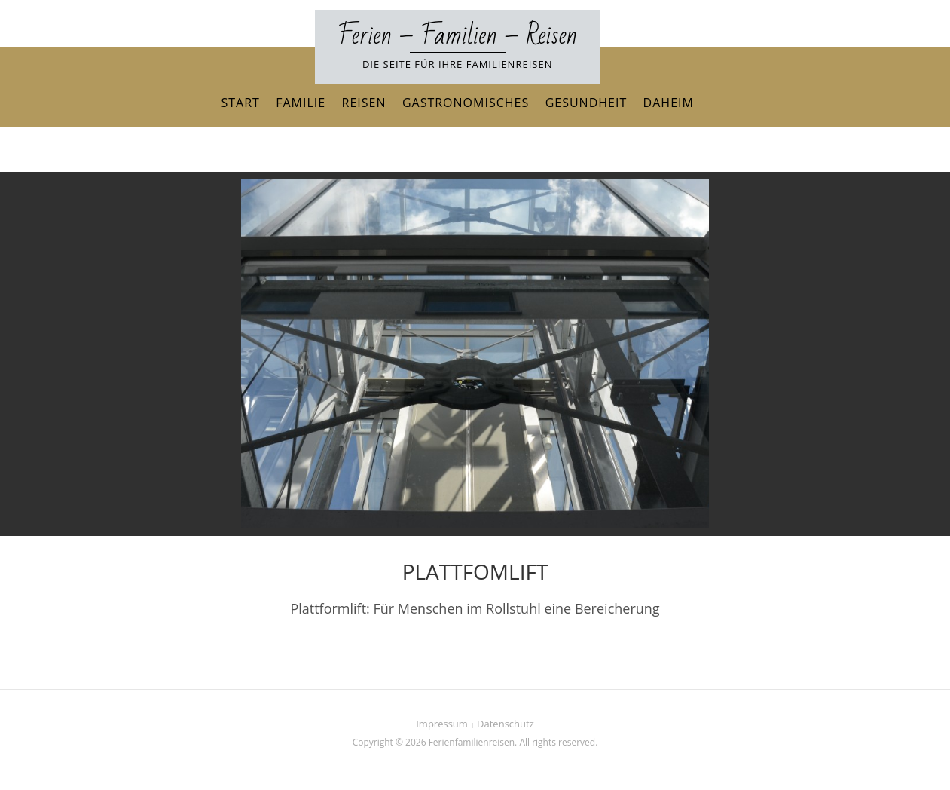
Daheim (668, 102)
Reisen (364, 102)
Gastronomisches (465, 102)
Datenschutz (505, 723)
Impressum (442, 723)
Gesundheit (586, 102)
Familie (300, 102)
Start (240, 102)
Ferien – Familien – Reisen (457, 36)
